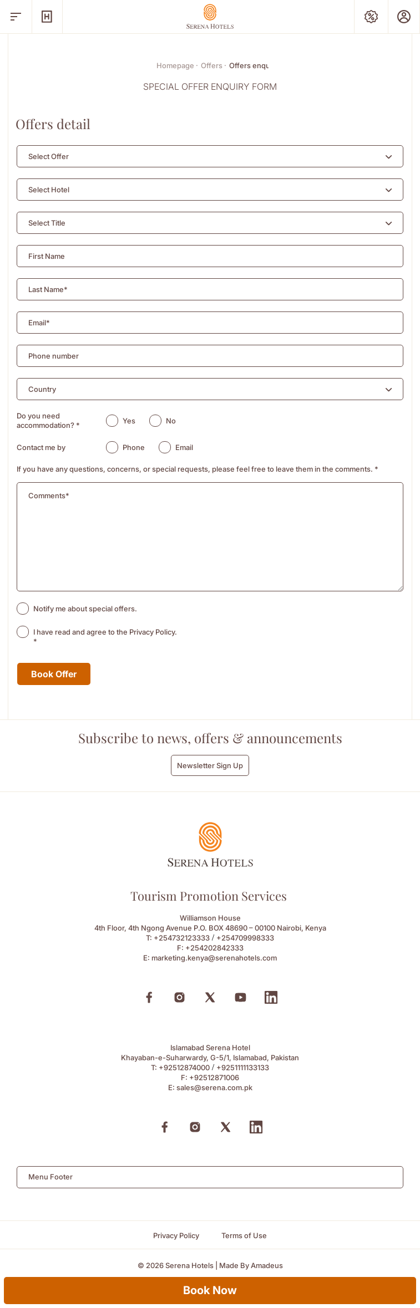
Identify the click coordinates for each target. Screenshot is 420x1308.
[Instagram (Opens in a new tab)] (179, 997)
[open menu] (16, 16)
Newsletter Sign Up (210, 765)
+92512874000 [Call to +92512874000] (184, 1067)
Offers (213, 65)
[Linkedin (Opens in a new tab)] (271, 997)
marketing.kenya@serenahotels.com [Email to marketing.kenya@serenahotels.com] (214, 957)
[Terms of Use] (244, 1235)
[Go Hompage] (210, 16)
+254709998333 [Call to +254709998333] (245, 937)
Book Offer (54, 673)
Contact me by (41, 447)
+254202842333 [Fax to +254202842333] (214, 947)
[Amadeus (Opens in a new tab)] (267, 1265)
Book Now (210, 1290)
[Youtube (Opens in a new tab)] (240, 997)
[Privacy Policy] (176, 1235)
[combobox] (210, 156)
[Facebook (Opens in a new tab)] (149, 997)
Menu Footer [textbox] (50, 1176)
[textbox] (48, 156)
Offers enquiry (254, 65)
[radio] (112, 421)
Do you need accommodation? (48, 420)
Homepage (177, 65)
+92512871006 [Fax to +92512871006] (214, 1077)
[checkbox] (23, 608)
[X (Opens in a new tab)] (210, 997)
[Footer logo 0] (210, 863)
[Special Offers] (371, 16)
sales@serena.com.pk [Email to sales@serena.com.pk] (214, 1087)
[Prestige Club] (403, 16)
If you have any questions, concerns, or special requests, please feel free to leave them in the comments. (197, 468)
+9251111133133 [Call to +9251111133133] (242, 1067)
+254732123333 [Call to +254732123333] (182, 937)
